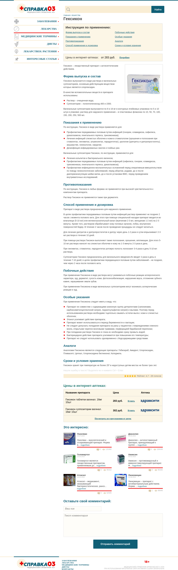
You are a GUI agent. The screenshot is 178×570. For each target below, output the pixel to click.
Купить (131, 401)
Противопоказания (75, 41)
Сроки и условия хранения (128, 45)
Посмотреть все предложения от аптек (113, 419)
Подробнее (124, 57)
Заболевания (69, 560)
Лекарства (68, 563)
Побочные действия (124, 32)
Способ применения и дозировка (82, 45)
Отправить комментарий (115, 544)
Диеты (65, 567)
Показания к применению (78, 37)
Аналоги (119, 41)
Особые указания (123, 37)
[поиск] (110, 9)
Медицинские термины (75, 565)
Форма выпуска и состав (78, 32)
